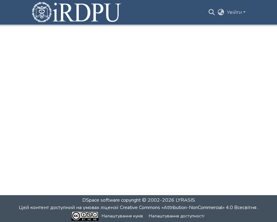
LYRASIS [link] (185, 200)
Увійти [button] (235, 12)
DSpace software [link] (101, 200)
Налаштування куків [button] (122, 216)
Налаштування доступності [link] (176, 216)
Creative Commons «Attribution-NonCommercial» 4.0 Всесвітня (189, 207)
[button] (77, 12)
